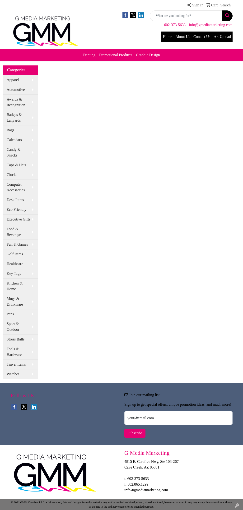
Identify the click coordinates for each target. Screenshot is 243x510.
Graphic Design (148, 55)
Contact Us (201, 37)
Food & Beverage (14, 232)
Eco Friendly (16, 209)
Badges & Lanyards (14, 117)
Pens (10, 314)
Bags (10, 130)
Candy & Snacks (13, 152)
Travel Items (16, 364)
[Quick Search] (186, 15)
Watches (13, 374)
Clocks (12, 175)
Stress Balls (15, 339)
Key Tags (14, 273)
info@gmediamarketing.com (211, 25)
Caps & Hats (16, 165)
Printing (89, 55)
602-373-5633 (175, 25)
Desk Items (15, 200)
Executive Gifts (18, 219)
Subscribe (134, 433)
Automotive (16, 89)
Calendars (14, 140)
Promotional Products (115, 55)
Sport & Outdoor (13, 326)
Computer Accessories (16, 187)
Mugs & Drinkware (15, 301)
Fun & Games (17, 244)
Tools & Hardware (14, 352)
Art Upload (222, 37)
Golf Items (15, 254)
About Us (182, 37)
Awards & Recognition (16, 102)
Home (167, 37)
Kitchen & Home (15, 286)
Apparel (13, 80)
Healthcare (15, 264)
